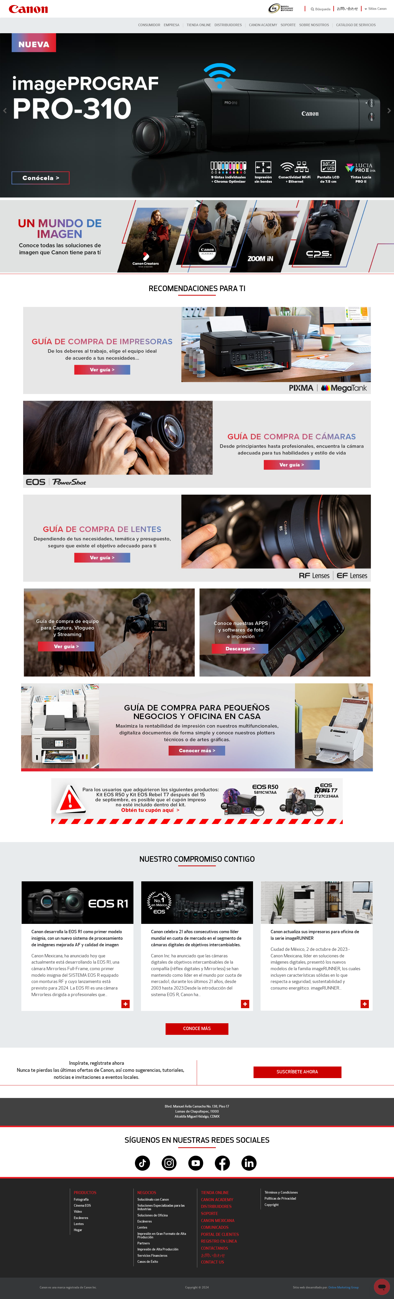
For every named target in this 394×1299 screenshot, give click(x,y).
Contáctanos (214, 1249)
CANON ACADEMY (263, 25)
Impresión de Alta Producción (157, 1249)
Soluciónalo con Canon (153, 1199)
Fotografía (81, 1199)
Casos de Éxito (147, 1262)
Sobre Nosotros (314, 25)
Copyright (272, 1205)
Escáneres (81, 1218)
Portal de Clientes (220, 1235)
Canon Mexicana (217, 1221)
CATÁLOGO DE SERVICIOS (356, 25)
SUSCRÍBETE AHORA (297, 1072)
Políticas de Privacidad (280, 1198)
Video (78, 1211)
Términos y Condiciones (281, 1192)
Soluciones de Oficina (152, 1215)
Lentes (79, 1224)
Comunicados (215, 1228)
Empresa (171, 25)
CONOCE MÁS (197, 1029)
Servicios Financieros (152, 1255)
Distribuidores (228, 25)
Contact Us (212, 1263)
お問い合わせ (347, 9)
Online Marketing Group (343, 1287)
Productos (85, 1193)
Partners (143, 1243)
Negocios (146, 1193)
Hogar (78, 1230)
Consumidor (149, 25)
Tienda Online (199, 25)
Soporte (288, 25)
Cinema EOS (82, 1205)
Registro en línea (219, 1242)
